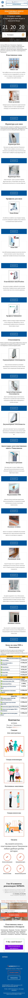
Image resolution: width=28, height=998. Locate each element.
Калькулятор (17, 4)
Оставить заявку (14, 972)
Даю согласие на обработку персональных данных (14, 919)
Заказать (14, 86)
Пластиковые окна (11, 900)
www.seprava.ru (17, 985)
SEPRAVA (5, 957)
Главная (3, 900)
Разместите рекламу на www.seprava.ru (14, 947)
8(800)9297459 (16, 2)
